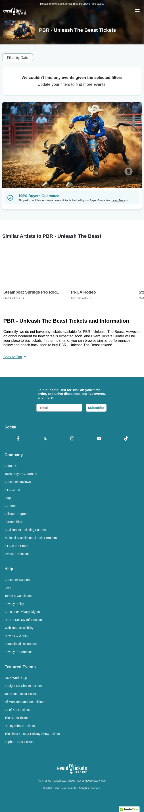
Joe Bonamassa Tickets (21, 694)
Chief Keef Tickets (17, 710)
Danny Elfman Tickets (19, 726)
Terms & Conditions (17, 596)
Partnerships (13, 522)
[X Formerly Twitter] (44, 439)
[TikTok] (126, 439)
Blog (7, 498)
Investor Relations (16, 554)
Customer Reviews (17, 482)
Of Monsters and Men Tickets (24, 702)
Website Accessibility (18, 628)
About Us (10, 466)
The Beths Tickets (16, 718)
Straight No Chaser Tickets (23, 686)
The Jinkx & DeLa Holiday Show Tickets (32, 734)
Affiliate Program (15, 514)
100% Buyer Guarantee (20, 474)
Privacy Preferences (18, 652)
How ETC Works (15, 636)
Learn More (120, 200)
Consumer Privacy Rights (22, 612)
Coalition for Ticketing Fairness (25, 530)
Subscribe (96, 408)
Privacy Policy (14, 604)
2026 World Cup (15, 678)
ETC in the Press (16, 546)
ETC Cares (12, 490)
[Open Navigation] (137, 11)
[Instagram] (72, 439)
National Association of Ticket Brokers (30, 538)
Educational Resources (20, 644)
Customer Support (17, 580)
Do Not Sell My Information (23, 620)
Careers (10, 506)
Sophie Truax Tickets (18, 742)
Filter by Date (17, 58)
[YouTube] (99, 439)
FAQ (7, 588)
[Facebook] (17, 439)
